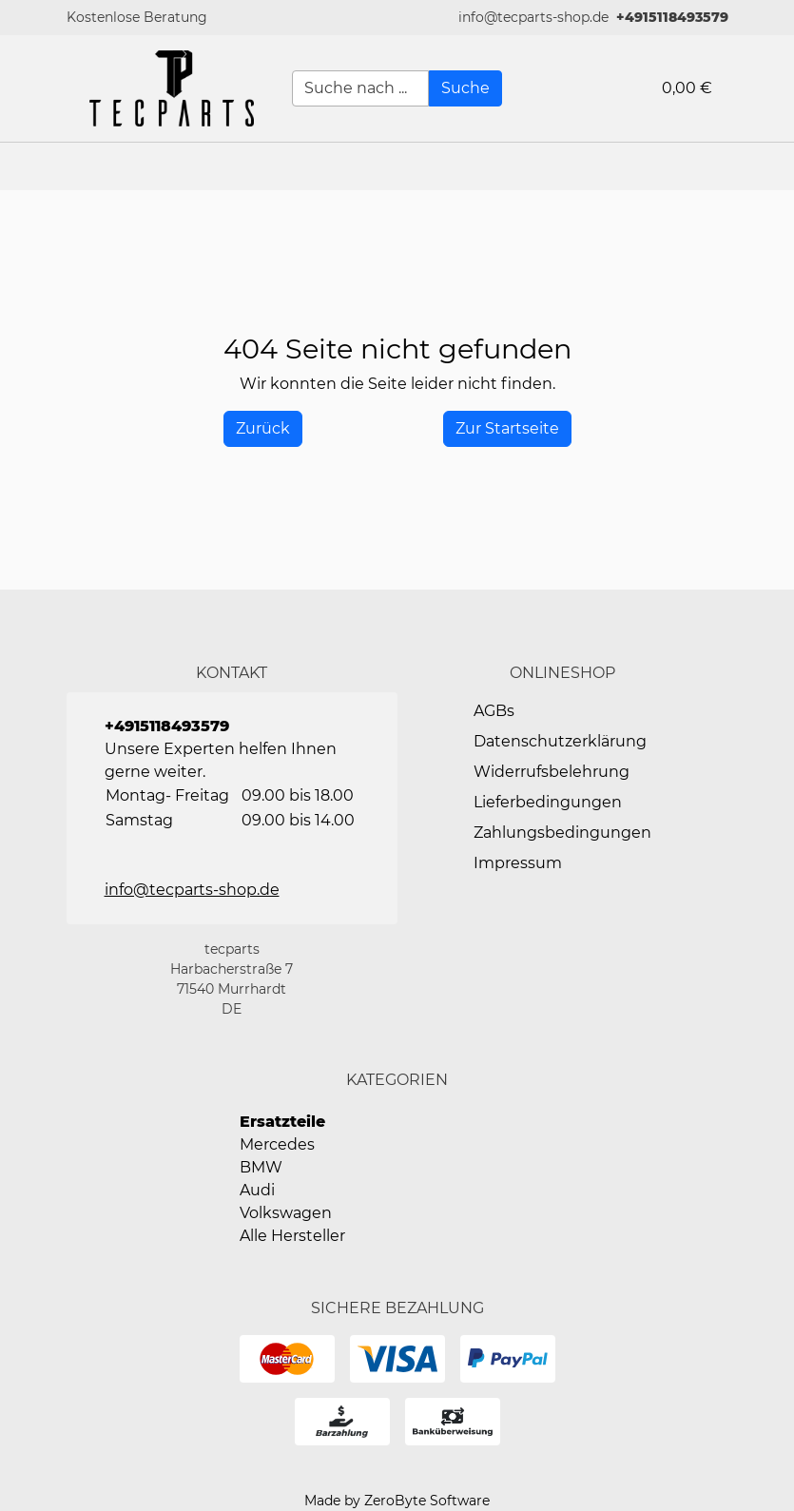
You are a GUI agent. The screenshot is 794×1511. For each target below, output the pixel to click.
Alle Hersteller (292, 1236)
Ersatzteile (282, 1122)
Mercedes (277, 1144)
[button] (770, 166)
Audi (257, 1190)
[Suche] (465, 88)
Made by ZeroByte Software (397, 1500)
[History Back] (262, 429)
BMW (261, 1167)
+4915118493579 (672, 17)
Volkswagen (286, 1213)
